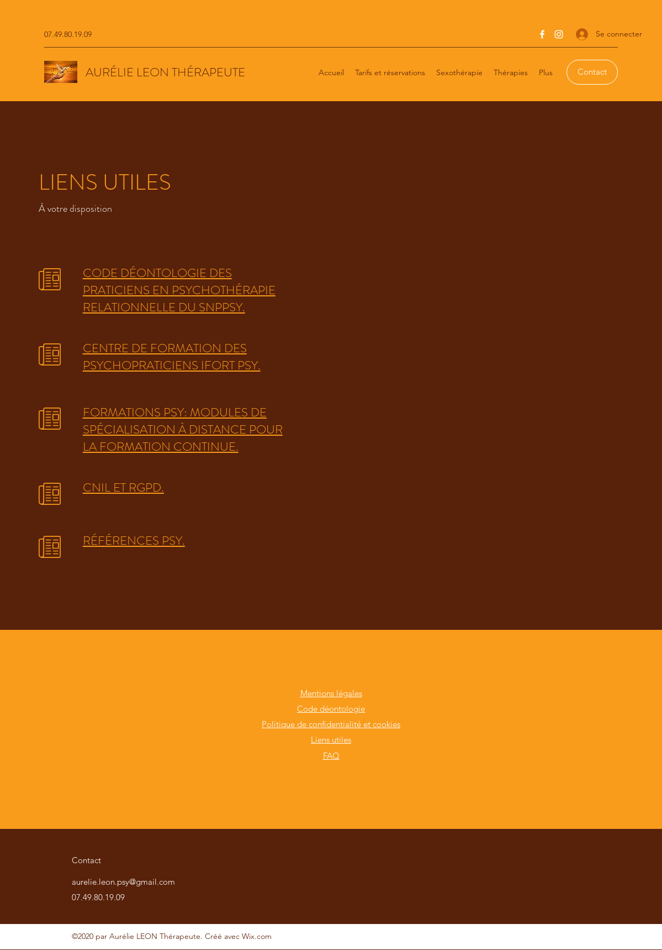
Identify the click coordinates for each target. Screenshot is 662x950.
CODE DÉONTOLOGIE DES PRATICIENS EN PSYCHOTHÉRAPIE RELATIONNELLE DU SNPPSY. (179, 290)
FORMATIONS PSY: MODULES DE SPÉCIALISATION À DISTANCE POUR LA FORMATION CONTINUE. (183, 429)
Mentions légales (331, 693)
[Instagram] (558, 34)
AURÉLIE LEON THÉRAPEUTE (165, 72)
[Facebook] (542, 34)
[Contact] (592, 72)
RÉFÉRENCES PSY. (134, 540)
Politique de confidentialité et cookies (331, 724)
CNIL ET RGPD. (123, 487)
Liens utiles (331, 739)
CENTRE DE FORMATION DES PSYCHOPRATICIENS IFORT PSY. (172, 357)
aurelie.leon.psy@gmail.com (123, 881)
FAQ (331, 755)
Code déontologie (331, 708)
